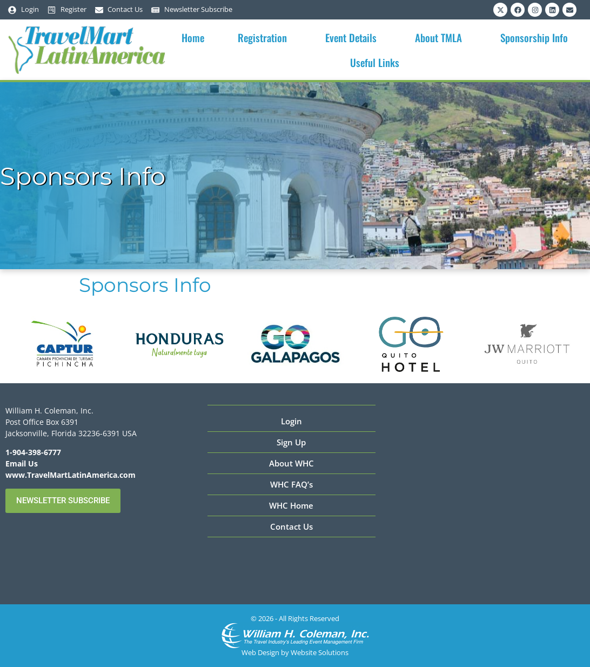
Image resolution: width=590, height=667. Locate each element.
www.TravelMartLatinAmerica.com (70, 475)
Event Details (353, 37)
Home (193, 37)
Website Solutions (319, 652)
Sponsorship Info (536, 37)
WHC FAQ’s (291, 484)
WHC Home (291, 505)
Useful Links (377, 62)
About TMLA (441, 37)
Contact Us (291, 526)
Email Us (21, 463)
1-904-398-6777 (33, 452)
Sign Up (291, 442)
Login (291, 421)
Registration (265, 37)
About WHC (291, 463)
